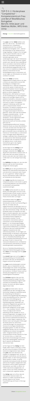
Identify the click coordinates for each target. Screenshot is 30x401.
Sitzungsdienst (21, 391)
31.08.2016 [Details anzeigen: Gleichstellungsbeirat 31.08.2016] (10, 34)
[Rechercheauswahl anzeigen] (2, 8)
